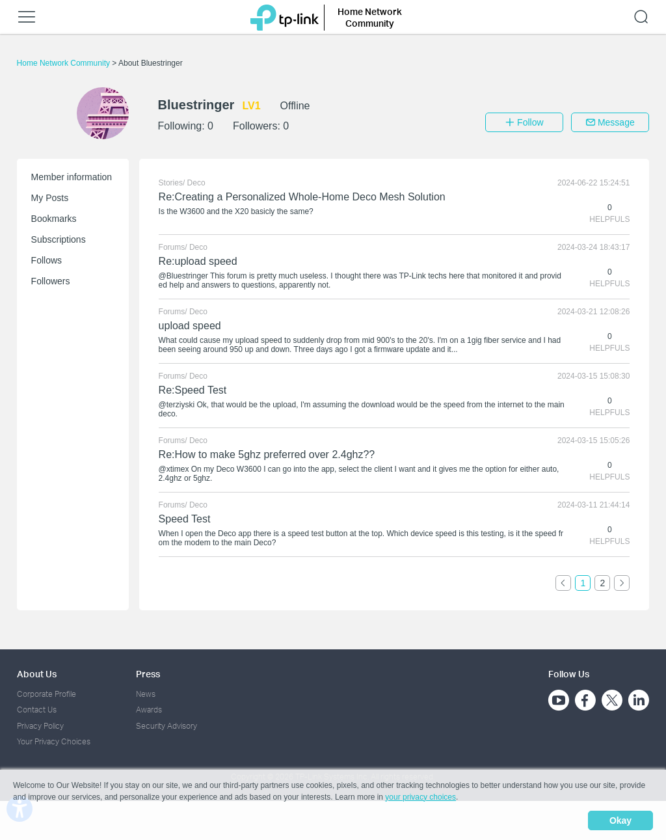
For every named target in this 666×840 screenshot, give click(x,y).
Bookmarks (54, 218)
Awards (149, 709)
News (145, 694)
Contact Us (37, 709)
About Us (37, 673)
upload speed (190, 325)
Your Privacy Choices (53, 741)
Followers (50, 281)
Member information (72, 177)
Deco (196, 182)
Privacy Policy (40, 726)
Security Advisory (166, 726)
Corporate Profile (46, 694)
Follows (46, 260)
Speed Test (185, 518)
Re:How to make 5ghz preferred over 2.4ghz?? (267, 454)
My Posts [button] (50, 198)
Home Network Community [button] (370, 17)
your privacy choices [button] (420, 797)
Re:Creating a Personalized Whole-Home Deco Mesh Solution (302, 196)
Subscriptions (58, 239)
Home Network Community (65, 63)
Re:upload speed (198, 261)
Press (148, 673)
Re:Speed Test (193, 390)
